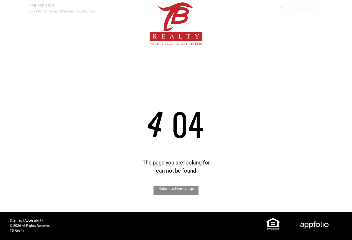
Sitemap (16, 220)
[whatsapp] (309, 9)
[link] (273, 220)
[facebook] (281, 9)
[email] (300, 9)
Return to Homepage (176, 188)
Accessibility (33, 220)
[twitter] (318, 9)
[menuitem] (57, 62)
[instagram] (290, 9)
